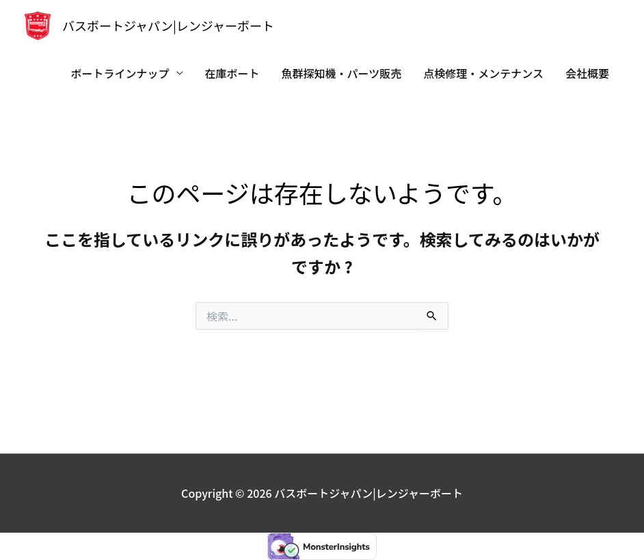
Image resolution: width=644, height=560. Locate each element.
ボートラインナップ (120, 73)
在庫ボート (232, 73)
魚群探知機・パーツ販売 (342, 73)
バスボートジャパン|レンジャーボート (168, 25)
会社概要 (587, 73)
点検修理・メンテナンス (483, 73)
